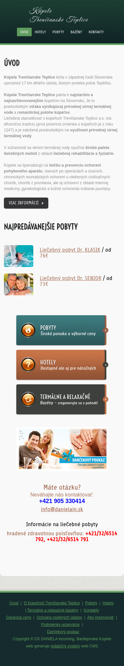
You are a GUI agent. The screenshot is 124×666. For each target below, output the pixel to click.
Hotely (40, 32)
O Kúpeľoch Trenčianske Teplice (52, 603)
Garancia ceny (18, 617)
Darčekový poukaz (63, 631)
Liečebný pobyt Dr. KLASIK (70, 249)
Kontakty (96, 32)
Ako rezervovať (100, 617)
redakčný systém (65, 646)
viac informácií (24, 202)
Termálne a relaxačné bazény (52, 610)
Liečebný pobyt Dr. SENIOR (70, 278)
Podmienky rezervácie (60, 624)
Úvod (24, 32)
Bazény (76, 32)
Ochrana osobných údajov (59, 617)
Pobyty (58, 32)
